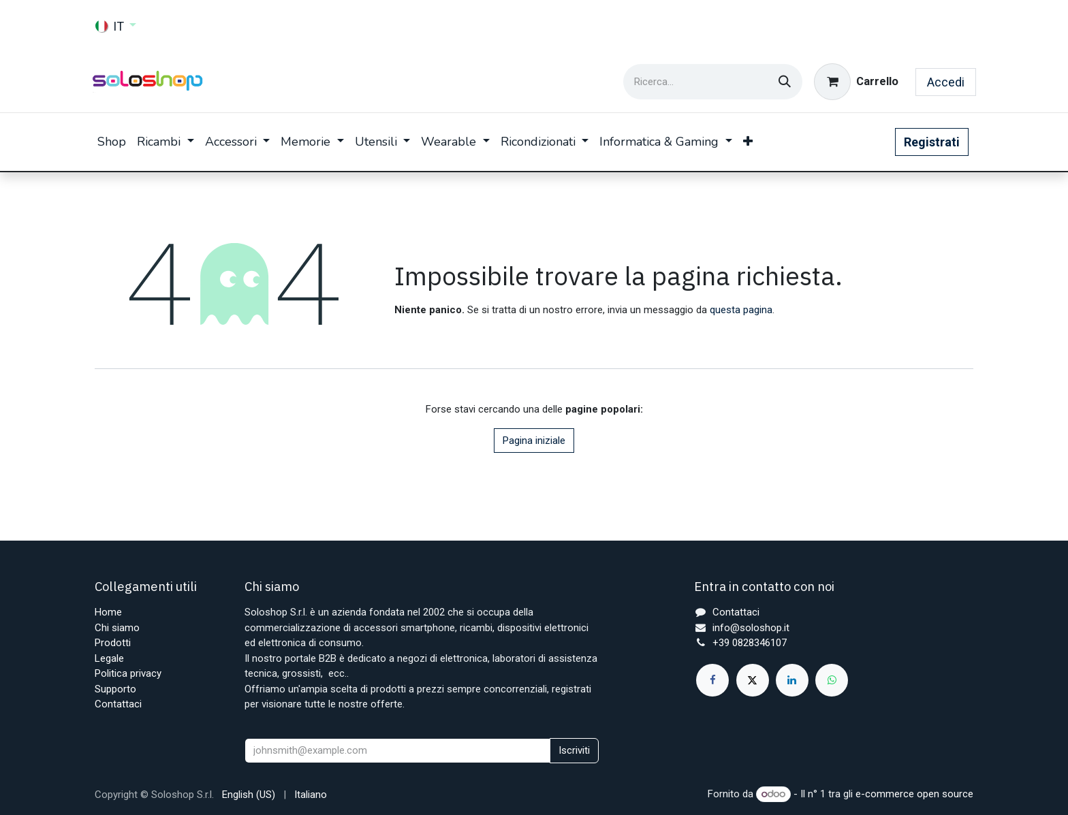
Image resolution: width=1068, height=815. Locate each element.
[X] (752, 680)
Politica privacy (128, 673)
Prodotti (113, 643)
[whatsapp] (831, 680)
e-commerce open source (914, 794)
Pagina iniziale (534, 440)
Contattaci (118, 704)
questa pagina (741, 310)
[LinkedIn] (792, 680)
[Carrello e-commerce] (856, 82)
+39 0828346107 (749, 643)
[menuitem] (111, 142)
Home (108, 612)
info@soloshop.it (750, 628)
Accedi (945, 82)
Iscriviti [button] (574, 750)
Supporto (115, 689)
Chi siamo (117, 628)
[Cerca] (784, 81)
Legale (109, 658)
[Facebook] (712, 680)
